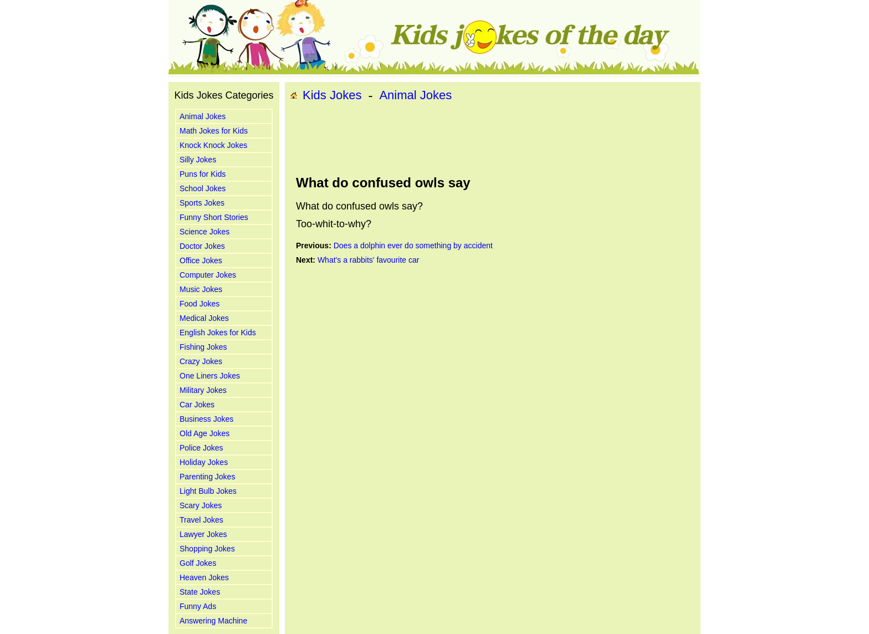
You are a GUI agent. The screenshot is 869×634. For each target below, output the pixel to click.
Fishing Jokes (203, 346)
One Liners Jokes (210, 375)
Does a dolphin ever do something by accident (413, 245)
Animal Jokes (203, 116)
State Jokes (200, 591)
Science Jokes (204, 231)
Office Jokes (201, 260)
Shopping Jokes (207, 548)
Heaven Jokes (204, 577)
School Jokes (203, 188)
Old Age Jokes (204, 433)
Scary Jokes (201, 505)
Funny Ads (198, 606)
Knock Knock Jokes (213, 145)
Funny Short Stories (214, 217)
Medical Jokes (204, 318)
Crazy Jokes (201, 361)
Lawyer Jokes (203, 534)
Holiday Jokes (204, 462)
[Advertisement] (492, 139)
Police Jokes (201, 447)
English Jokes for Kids (218, 332)
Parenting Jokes (207, 476)
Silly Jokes (198, 159)
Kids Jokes (332, 95)
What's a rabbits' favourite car (369, 259)
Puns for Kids (203, 174)
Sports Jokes (202, 202)
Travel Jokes (201, 519)
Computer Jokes (208, 274)
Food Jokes (199, 303)
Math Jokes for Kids (214, 130)
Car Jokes (197, 404)
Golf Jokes (198, 563)
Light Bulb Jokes (208, 491)
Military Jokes (203, 390)
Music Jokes (201, 289)
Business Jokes (206, 419)
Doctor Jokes (202, 246)
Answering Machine (213, 620)
